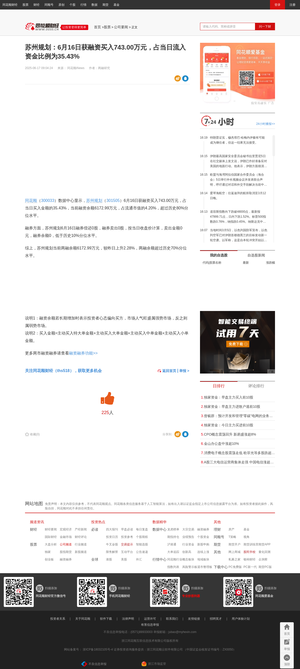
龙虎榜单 (173, 529)
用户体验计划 (241, 618)
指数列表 (173, 567)
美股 (124, 559)
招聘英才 (216, 618)
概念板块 (188, 559)
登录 (277, 5)
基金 (117, 5)
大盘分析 (51, 544)
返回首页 (167, 371)
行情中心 (159, 559)
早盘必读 (127, 529)
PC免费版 (235, 567)
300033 (47, 200)
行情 (83, 5)
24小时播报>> (265, 124)
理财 (217, 529)
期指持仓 (173, 537)
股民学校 (250, 552)
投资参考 (127, 537)
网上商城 (234, 552)
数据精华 (159, 522)
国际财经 (51, 537)
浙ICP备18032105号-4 (98, 649)
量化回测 (264, 552)
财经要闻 (51, 529)
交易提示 (127, 544)
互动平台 (127, 552)
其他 (217, 522)
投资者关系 (57, 618)
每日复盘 (142, 529)
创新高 (186, 552)
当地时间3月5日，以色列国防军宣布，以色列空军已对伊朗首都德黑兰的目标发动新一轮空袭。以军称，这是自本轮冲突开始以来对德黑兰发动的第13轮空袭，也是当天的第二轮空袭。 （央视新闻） (238, 235)
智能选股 (142, 544)
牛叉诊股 (112, 544)
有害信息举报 (150, 624)
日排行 (219, 386)
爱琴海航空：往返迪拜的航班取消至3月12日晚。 (238, 195)
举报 (287, 649)
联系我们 (172, 618)
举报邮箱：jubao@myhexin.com (175, 632)
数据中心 (159, 529)
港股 (109, 559)
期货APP (264, 544)
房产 (231, 529)
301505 (113, 200)
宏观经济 (66, 529)
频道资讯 (37, 522)
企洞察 (263, 559)
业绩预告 (188, 537)
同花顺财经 (10, 5)
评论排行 (256, 386)
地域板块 (203, 559)
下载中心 (221, 567)
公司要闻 (121, 27)
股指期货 (66, 552)
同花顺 (31, 200)
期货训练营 (251, 544)
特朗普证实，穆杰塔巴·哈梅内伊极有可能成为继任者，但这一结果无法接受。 (237, 140)
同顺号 (49, 5)
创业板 (49, 559)
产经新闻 (81, 529)
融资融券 (66, 559)
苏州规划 (94, 200)
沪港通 (171, 544)
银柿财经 (250, 559)
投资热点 (98, 522)
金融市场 (66, 537)
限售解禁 (112, 552)
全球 (94, 559)
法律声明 (128, 618)
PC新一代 (250, 567)
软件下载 (106, 618)
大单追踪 (173, 552)
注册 (293, 5)
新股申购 (203, 544)
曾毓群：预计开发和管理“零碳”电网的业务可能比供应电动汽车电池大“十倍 (238, 416)
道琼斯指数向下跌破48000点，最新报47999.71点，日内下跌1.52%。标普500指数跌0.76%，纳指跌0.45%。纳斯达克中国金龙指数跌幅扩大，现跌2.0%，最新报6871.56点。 (238, 217)
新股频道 (81, 552)
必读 (94, 529)
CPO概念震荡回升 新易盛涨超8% (228, 434)
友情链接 (194, 618)
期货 (105, 5)
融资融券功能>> (83, 353)
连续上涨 (203, 552)
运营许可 (150, 618)
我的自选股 (219, 255)
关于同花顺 (82, 618)
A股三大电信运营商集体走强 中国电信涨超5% (238, 462)
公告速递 (142, 552)
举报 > (184, 371)
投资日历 (112, 537)
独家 (48, 552)
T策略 (232, 537)
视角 (247, 537)
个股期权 (142, 537)
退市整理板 (204, 567)
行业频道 (81, 544)
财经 (37, 5)
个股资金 (203, 537)
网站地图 (34, 503)
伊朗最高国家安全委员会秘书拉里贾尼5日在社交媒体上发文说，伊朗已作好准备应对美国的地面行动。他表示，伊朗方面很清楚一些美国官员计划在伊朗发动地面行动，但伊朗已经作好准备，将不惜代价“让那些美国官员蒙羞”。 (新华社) (238, 161)
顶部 (287, 664)
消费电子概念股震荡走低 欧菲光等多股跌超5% (238, 453)
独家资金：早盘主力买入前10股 (227, 397)
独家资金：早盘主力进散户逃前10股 (230, 407)
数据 (95, 5)
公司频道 (66, 544)
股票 (25, 5)
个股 (73, 5)
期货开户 (234, 544)
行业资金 (188, 544)
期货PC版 (265, 567)
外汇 (139, 559)
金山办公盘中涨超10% (220, 444)
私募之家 (234, 559)
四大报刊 (112, 529)
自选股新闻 (256, 255)
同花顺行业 (174, 559)
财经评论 (81, 537)
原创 (61, 5)
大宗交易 (188, 529)
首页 (97, 27)
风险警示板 (189, 567)
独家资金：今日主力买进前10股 (227, 425)
